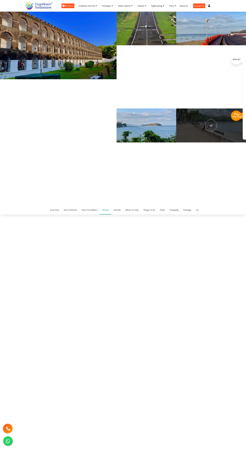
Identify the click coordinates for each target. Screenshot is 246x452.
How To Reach (70, 209)
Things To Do (149, 209)
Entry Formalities (89, 209)
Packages (107, 5)
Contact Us (199, 5)
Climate (117, 209)
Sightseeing (157, 5)
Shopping (174, 209)
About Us (184, 5)
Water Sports (125, 5)
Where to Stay (132, 209)
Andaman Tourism (88, 5)
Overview (54, 209)
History (105, 209)
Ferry (172, 5)
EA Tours (67, 5)
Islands (142, 5)
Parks (162, 209)
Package (187, 209)
